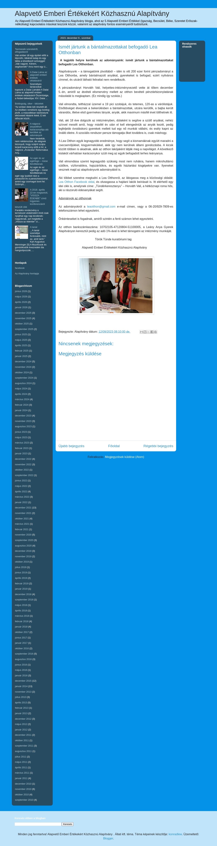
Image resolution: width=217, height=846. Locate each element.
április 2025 (21, 345)
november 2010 (23, 789)
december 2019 (23, 551)
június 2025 (21, 334)
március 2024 (22, 399)
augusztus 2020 (23, 545)
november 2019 (23, 556)
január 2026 (21, 307)
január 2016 (21, 675)
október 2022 (22, 469)
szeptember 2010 (24, 799)
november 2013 (23, 691)
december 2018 (23, 594)
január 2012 (21, 729)
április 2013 (21, 702)
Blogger (108, 838)
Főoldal (114, 446)
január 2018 (21, 626)
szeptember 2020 (24, 540)
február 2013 (21, 707)
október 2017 (22, 632)
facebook (20, 268)
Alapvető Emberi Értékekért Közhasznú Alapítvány (92, 13)
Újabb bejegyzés (71, 446)
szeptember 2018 (24, 599)
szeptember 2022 (24, 475)
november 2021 (23, 513)
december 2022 (23, 459)
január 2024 (21, 410)
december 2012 (23, 718)
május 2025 (21, 340)
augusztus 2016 (23, 659)
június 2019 (21, 572)
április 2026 (21, 302)
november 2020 (23, 534)
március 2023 (22, 442)
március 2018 (22, 615)
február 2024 (21, 404)
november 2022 (23, 464)
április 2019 (21, 578)
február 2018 (21, 621)
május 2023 (21, 437)
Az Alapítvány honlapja (27, 273)
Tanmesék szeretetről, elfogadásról (26, 50)
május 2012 (21, 724)
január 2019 (21, 588)
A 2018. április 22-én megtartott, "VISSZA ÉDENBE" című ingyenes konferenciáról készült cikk (31, 198)
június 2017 (21, 637)
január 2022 (21, 502)
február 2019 (21, 583)
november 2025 (23, 318)
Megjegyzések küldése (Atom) (124, 456)
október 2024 (22, 372)
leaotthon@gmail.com (101, 206)
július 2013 (20, 697)
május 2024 (21, 388)
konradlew (175, 834)
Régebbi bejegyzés (158, 446)
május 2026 (21, 296)
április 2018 (21, 610)
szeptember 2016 (24, 653)
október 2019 (22, 561)
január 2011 (21, 778)
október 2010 (22, 794)
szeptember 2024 (24, 377)
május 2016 (21, 670)
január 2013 (21, 713)
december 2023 (23, 415)
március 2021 (22, 523)
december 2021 (23, 507)
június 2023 (21, 431)
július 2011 (20, 756)
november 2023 (23, 421)
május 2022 (21, 486)
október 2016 (22, 648)
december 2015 (23, 680)
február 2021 (21, 529)
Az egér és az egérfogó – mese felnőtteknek (39, 161)
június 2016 (21, 664)
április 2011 (21, 767)
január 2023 (21, 453)
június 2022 (21, 480)
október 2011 (22, 740)
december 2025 (23, 312)
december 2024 (23, 361)
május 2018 (21, 605)
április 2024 (21, 394)
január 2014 (21, 686)
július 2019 (20, 567)
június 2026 (21, 291)
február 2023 (21, 448)
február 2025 (21, 350)
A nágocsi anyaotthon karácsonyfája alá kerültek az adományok (39, 129)
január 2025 (21, 356)
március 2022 (22, 496)
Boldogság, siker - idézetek (29, 103)
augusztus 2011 (23, 751)
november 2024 (23, 367)
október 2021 (22, 518)
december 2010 (23, 783)
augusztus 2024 (23, 383)
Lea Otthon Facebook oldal (76, 181)
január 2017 (21, 643)
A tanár (33, 227)
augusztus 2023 (23, 426)
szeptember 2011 (24, 745)
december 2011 (23, 735)
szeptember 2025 (24, 329)
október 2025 (22, 323)
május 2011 (21, 762)
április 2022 (21, 491)
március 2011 (22, 772)
